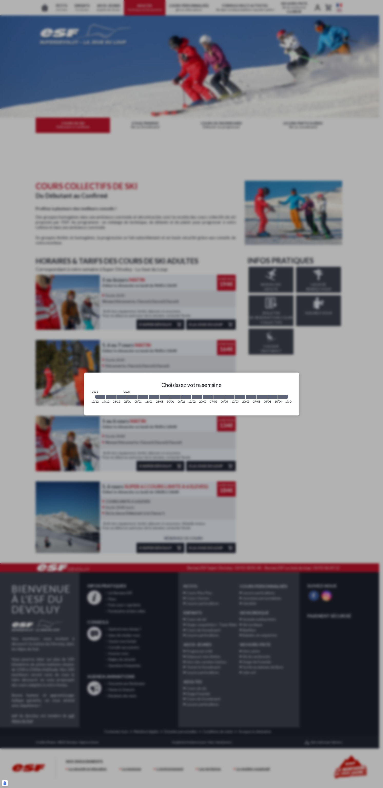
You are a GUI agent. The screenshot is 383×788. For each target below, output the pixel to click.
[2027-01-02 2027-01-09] (132, 397)
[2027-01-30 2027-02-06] (175, 397)
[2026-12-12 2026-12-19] (100, 397)
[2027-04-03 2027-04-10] (272, 397)
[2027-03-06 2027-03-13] (229, 397)
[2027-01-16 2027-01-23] (154, 397)
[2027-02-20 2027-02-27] (208, 397)
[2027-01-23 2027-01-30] (165, 397)
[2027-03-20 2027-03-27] (251, 397)
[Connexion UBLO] (5, 783)
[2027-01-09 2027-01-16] (143, 397)
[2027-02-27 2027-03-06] (218, 397)
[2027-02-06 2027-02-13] (186, 397)
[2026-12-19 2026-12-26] (111, 397)
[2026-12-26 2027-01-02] (121, 397)
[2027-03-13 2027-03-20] (240, 397)
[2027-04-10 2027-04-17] (283, 397)
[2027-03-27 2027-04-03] (262, 397)
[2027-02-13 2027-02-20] (197, 397)
